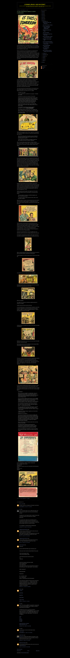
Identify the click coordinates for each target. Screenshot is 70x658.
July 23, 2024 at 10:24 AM (24, 646)
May (44, 60)
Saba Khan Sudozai (22, 642)
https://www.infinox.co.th (23, 624)
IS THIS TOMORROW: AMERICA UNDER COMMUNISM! (46, 27)
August (44, 56)
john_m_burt (21, 503)
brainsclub (21, 636)
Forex (20, 616)
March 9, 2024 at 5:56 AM (24, 640)
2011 (43, 18)
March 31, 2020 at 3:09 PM (25, 586)
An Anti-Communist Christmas (47, 41)
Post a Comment (19, 649)
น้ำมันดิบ (20, 621)
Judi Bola (20, 590)
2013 (43, 15)
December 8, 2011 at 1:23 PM (25, 506)
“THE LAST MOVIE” (46, 32)
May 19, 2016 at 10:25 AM (24, 542)
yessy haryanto (21, 544)
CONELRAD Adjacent (35, 4)
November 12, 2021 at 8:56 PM (25, 632)
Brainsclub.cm (23, 645)
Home (28, 650)
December (44, 21)
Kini (20, 509)
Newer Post (19, 650)
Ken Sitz (42, 68)
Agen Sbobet (21, 597)
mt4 (20, 617)
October (44, 53)
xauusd (20, 618)
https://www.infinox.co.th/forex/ (24, 623)
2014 (43, 14)
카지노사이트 (21, 631)
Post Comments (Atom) (25, 652)
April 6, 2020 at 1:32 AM (24, 601)
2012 (43, 17)
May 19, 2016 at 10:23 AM (24, 535)
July (43, 57)
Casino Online (21, 599)
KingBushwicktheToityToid (23, 529)
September (45, 54)
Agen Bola (21, 595)
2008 (43, 62)
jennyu (20, 589)
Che (20, 628)
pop (20, 603)
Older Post (37, 650)
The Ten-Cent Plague (34, 45)
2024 (43, 11)
